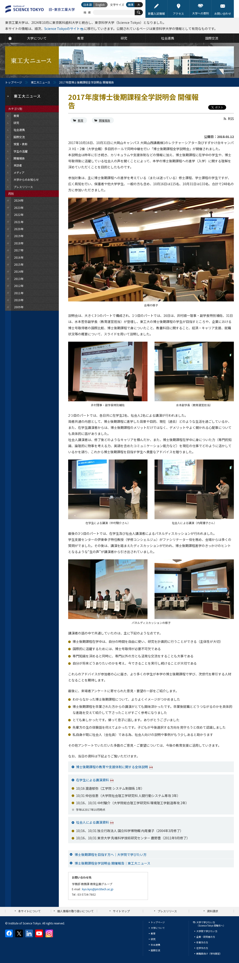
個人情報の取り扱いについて (75, 911)
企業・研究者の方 (205, 936)
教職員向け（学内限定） (209, 953)
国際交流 (155, 950)
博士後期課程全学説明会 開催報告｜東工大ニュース (112, 863)
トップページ (13, 82)
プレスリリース (167, 911)
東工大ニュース (40, 82)
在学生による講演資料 (92, 780)
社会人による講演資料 (92, 822)
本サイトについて (29, 911)
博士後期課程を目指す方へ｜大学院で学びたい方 (111, 854)
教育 (80, 120)
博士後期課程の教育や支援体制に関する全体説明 (112, 766)
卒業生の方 (202, 942)
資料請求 (212, 911)
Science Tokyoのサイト (62, 28)
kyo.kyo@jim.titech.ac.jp (97, 889)
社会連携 (155, 944)
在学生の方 (202, 948)
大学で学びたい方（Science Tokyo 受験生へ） (210, 923)
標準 (131, 5)
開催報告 (104, 120)
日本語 (87, 5)
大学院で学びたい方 (206, 931)
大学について (158, 928)
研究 (153, 939)
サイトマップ (121, 911)
